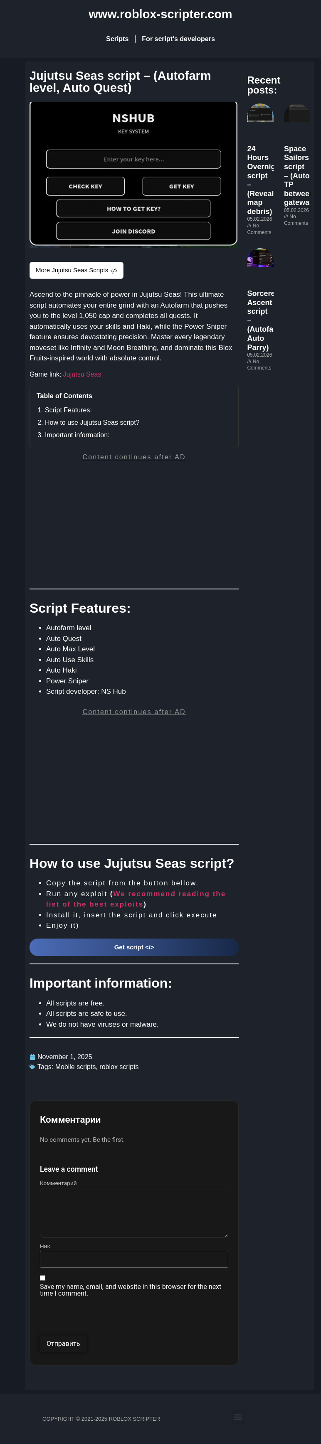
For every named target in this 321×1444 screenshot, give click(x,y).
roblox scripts (118, 1066)
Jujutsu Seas (82, 374)
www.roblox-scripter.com (160, 14)
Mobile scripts (75, 1066)
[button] (238, 1417)
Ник (45, 1246)
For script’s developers (178, 38)
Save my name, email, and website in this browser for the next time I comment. (130, 1290)
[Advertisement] (134, 526)
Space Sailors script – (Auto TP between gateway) (300, 176)
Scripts (117, 38)
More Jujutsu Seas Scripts (76, 270)
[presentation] (103, 1319)
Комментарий (58, 1183)
